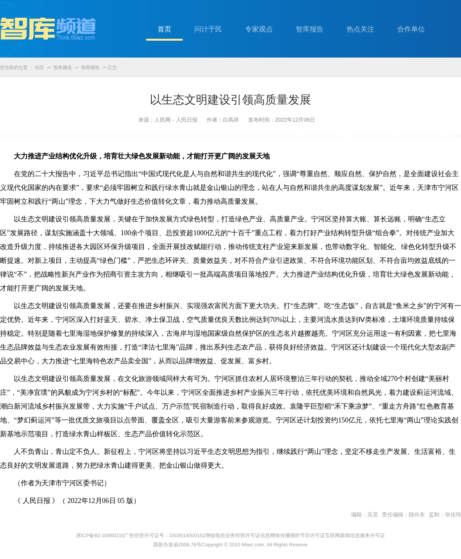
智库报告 (309, 29)
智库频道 (62, 67)
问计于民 (208, 29)
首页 (164, 29)
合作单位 (411, 29)
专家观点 (259, 29)
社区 (39, 67)
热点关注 (360, 29)
